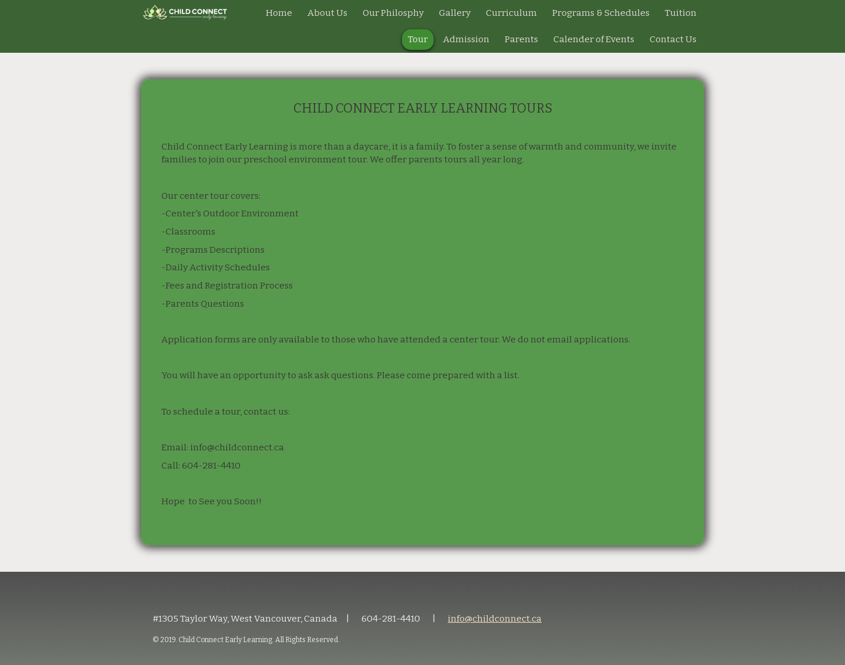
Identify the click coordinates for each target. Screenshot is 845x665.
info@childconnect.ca (495, 618)
